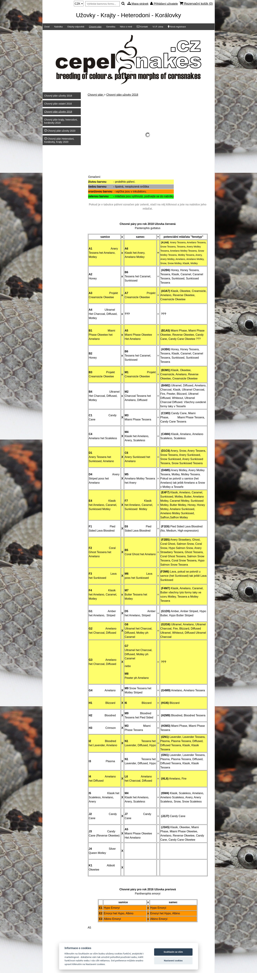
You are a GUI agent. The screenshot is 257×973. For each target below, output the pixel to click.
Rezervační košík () (196, 4)
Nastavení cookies (173, 960)
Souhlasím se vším (173, 952)
